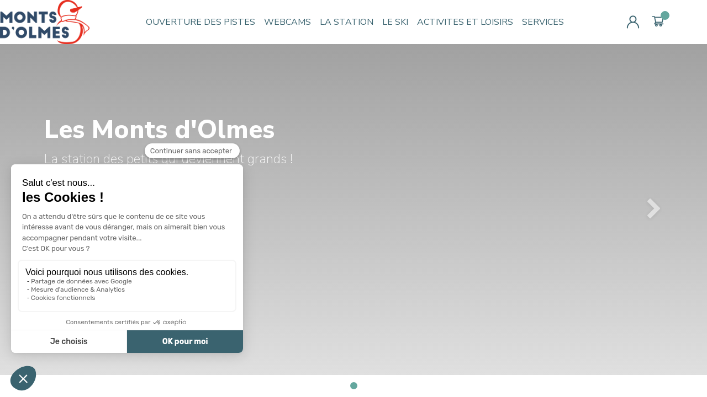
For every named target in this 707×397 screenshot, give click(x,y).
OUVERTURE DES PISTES (200, 22)
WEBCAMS (287, 22)
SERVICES (543, 22)
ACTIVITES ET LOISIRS (465, 22)
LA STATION (346, 22)
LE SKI (395, 22)
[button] (654, 209)
